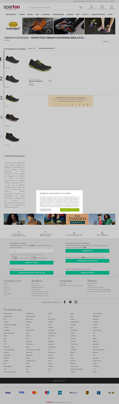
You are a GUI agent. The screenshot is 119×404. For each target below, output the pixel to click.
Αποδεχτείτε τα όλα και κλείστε (69, 210)
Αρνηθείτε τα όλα (45, 210)
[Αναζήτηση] (81, 7)
